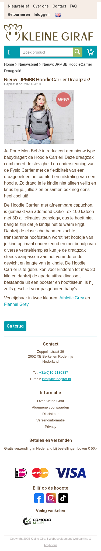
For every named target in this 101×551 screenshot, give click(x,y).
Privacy (50, 427)
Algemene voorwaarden (50, 407)
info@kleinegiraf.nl (56, 379)
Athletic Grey (71, 298)
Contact (59, 6)
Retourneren (19, 14)
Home (9, 64)
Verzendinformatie (50, 420)
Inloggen (42, 14)
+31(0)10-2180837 (53, 372)
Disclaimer (50, 414)
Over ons (41, 6)
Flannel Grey (16, 304)
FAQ (73, 6)
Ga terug (15, 326)
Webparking (80, 538)
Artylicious (50, 545)
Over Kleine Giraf (50, 401)
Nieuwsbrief (18, 6)
